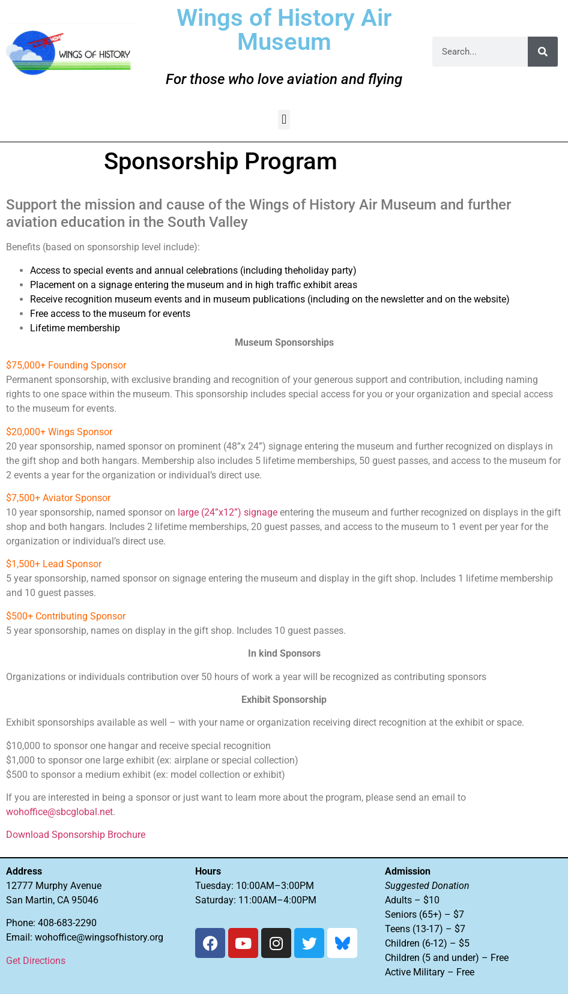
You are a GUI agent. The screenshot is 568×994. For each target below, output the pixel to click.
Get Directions (35, 960)
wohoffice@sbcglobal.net (59, 812)
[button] (283, 120)
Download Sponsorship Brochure (75, 834)
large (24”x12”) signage (227, 512)
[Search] (543, 52)
